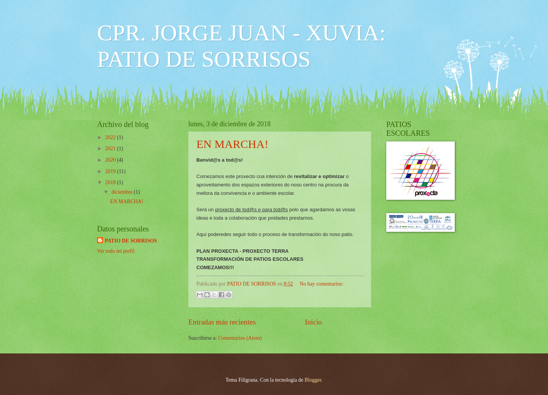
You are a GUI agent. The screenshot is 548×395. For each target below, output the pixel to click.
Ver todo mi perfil (115, 251)
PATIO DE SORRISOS (131, 241)
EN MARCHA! (232, 144)
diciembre (123, 192)
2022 (111, 137)
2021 (111, 148)
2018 (111, 182)
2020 (111, 160)
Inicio (313, 322)
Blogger (312, 380)
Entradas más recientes (222, 322)
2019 (111, 171)
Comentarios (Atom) (240, 338)
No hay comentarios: (321, 284)
